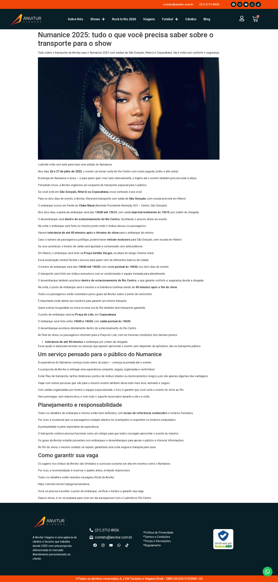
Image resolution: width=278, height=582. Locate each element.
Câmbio (190, 19)
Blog (207, 19)
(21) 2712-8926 (209, 4)
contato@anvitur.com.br (178, 4)
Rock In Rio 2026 (124, 19)
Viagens (149, 19)
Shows (97, 19)
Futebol (170, 19)
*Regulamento (152, 545)
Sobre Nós (75, 19)
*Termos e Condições (156, 537)
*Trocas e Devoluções (157, 541)
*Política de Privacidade (158, 532)
